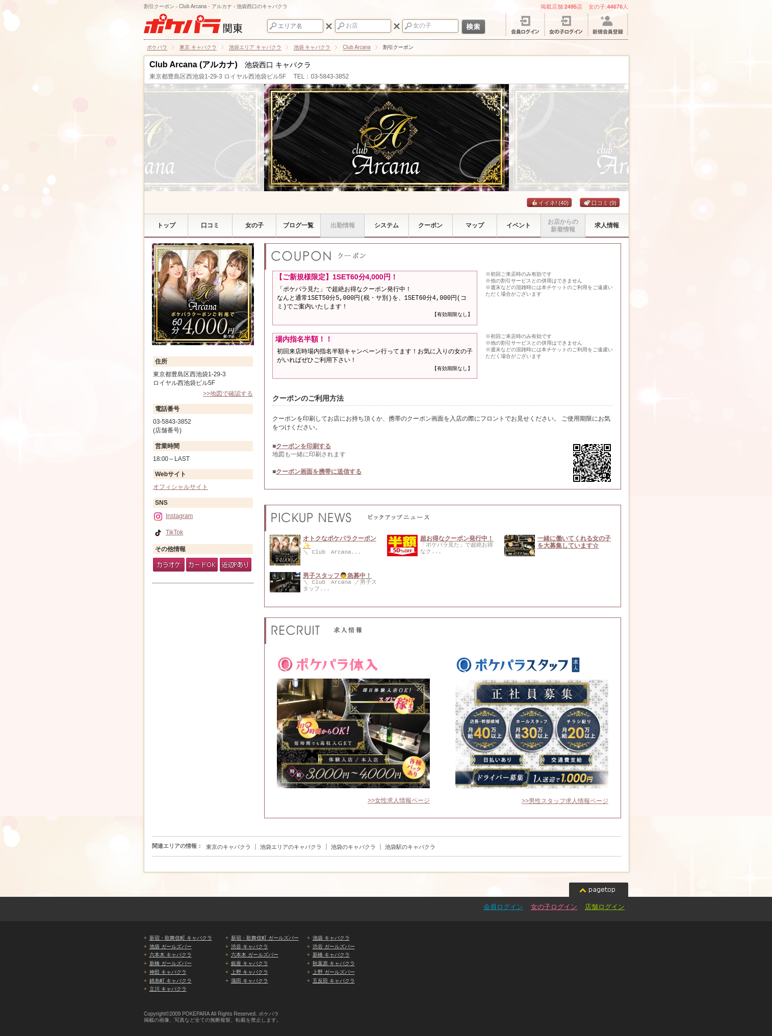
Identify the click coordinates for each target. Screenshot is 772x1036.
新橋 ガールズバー (170, 963)
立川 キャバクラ (168, 989)
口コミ (600, 202)
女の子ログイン (554, 907)
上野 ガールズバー (334, 972)
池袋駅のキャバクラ (410, 847)
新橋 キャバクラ (331, 954)
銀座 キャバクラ (249, 963)
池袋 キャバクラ (331, 938)
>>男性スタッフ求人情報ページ (565, 801)
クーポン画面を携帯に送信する (319, 471)
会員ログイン (503, 907)
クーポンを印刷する (303, 446)
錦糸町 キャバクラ (170, 980)
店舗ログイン (605, 907)
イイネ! (549, 202)
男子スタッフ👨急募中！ (337, 575)
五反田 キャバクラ (334, 980)
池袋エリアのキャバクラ (291, 847)
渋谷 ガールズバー (334, 946)
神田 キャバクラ (168, 972)
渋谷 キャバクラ (249, 946)
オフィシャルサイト (180, 486)
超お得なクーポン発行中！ (457, 538)
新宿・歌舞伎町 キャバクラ (180, 938)
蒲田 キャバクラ (249, 980)
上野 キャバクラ (249, 972)
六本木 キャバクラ (170, 954)
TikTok (168, 532)
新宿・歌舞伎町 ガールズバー (265, 938)
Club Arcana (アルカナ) (193, 64)
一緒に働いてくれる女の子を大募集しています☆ (574, 542)
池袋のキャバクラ (353, 847)
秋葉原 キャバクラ (334, 963)
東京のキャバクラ (228, 847)
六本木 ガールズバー (254, 954)
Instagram (173, 516)
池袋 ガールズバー (170, 946)
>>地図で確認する (228, 393)
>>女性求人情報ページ (399, 800)
